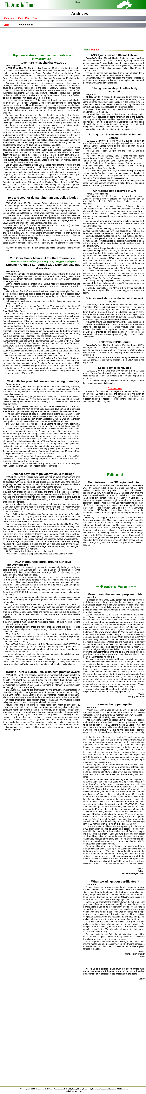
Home (77, 2)
